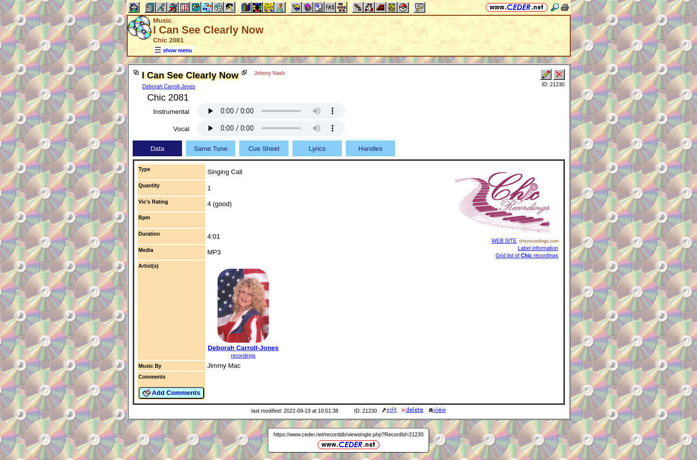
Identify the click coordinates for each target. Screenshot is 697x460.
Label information (538, 248)
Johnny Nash (269, 73)
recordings (243, 355)
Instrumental (171, 111)
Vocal (181, 129)
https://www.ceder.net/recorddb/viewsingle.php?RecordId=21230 (348, 434)
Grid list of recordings (527, 255)
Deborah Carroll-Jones (169, 86)
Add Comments (172, 393)
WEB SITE (504, 241)
